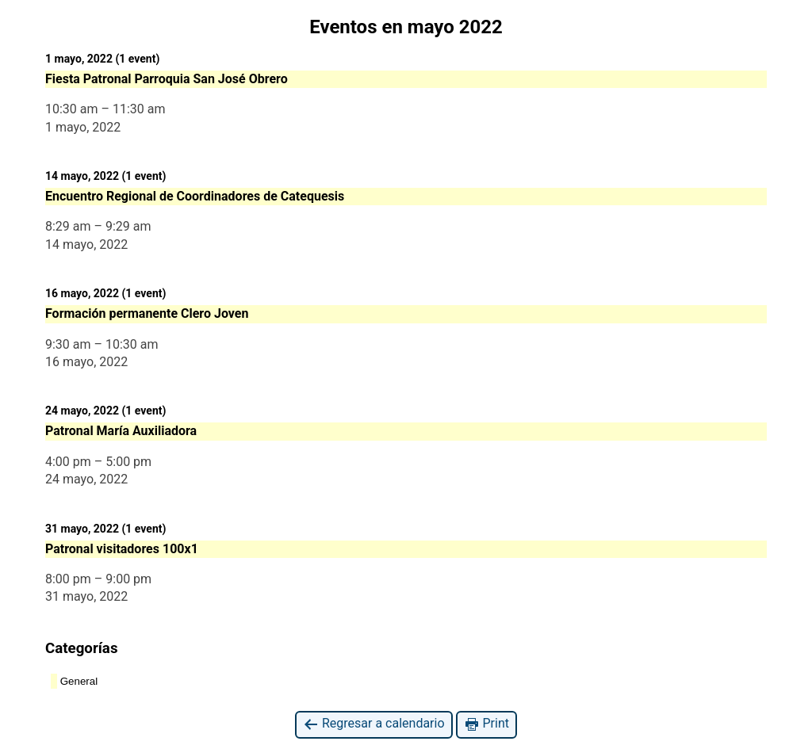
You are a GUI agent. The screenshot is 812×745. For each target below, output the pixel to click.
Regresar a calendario (374, 724)
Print (486, 724)
